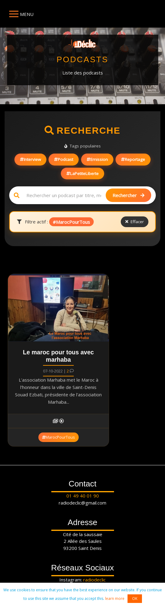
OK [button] (134, 598)
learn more (114, 598)
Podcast (63, 159)
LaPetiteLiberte (82, 173)
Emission (97, 159)
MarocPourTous (58, 437)
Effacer (134, 221)
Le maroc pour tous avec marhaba (58, 356)
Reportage (133, 159)
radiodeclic (94, 580)
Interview (30, 159)
